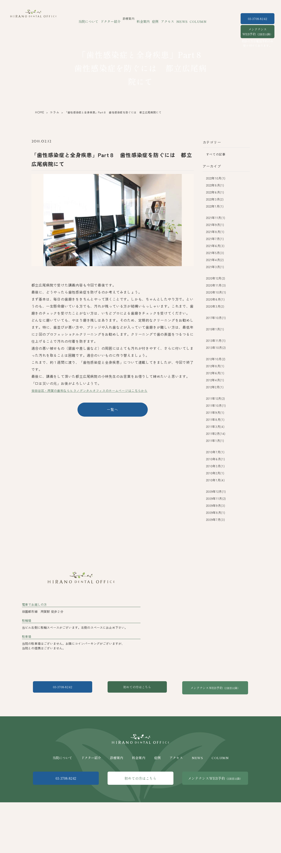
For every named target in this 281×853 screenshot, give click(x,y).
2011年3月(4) (215, 426)
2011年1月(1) (215, 440)
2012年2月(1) (215, 387)
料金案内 (144, 18)
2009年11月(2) (216, 498)
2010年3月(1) (215, 466)
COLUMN (192, 18)
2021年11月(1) (215, 217)
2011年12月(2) (215, 398)
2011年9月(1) (215, 412)
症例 (155, 18)
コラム (52, 112)
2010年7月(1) (215, 452)
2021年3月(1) (215, 267)
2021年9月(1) (215, 224)
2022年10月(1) (216, 178)
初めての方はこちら (140, 724)
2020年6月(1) (215, 299)
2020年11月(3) (216, 285)
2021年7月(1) (215, 239)
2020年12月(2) (215, 278)
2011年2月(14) (216, 433)
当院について (94, 18)
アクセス (166, 18)
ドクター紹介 (113, 18)
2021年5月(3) (215, 253)
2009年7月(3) (215, 519)
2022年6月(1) (215, 192)
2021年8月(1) (215, 231)
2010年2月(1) (215, 473)
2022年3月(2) (215, 199)
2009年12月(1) (216, 491)
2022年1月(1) (215, 206)
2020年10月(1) (216, 292)
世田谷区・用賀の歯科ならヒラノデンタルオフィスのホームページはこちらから (97, 390)
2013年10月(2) (216, 347)
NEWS (178, 18)
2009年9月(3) (215, 505)
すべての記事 (215, 154)
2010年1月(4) (215, 480)
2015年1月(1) (215, 329)
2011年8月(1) (215, 419)
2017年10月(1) (216, 317)
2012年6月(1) (215, 373)
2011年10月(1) (216, 405)
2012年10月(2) (216, 359)
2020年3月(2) (215, 306)
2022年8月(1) (215, 185)
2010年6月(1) (215, 459)
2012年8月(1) (215, 366)
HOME (39, 112)
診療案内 (116, 789)
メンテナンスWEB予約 (257, 31)
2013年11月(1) (216, 340)
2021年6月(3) (215, 246)
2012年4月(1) (215, 380)
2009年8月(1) (215, 512)
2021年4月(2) (215, 260)
